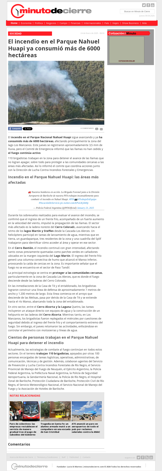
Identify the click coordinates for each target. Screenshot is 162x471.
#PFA (71, 199)
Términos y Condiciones (47, 457)
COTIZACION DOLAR (127, 61)
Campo (63, 23)
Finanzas (75, 23)
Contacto (86, 457)
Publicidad (74, 457)
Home (14, 23)
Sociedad (15, 33)
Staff (64, 457)
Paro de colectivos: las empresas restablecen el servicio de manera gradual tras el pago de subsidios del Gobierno (23, 429)
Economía (26, 23)
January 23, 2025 (85, 208)
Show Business (130, 23)
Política (39, 23)
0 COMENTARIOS (87, 128)
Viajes (115, 23)
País (106, 23)
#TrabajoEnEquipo (87, 199)
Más (144, 23)
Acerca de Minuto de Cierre (21, 457)
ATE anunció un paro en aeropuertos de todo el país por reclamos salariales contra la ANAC (86, 427)
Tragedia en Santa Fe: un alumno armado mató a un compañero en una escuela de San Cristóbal (55, 427)
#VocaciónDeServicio (49, 203)
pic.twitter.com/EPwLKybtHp (74, 203)
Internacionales (92, 23)
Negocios (51, 23)
